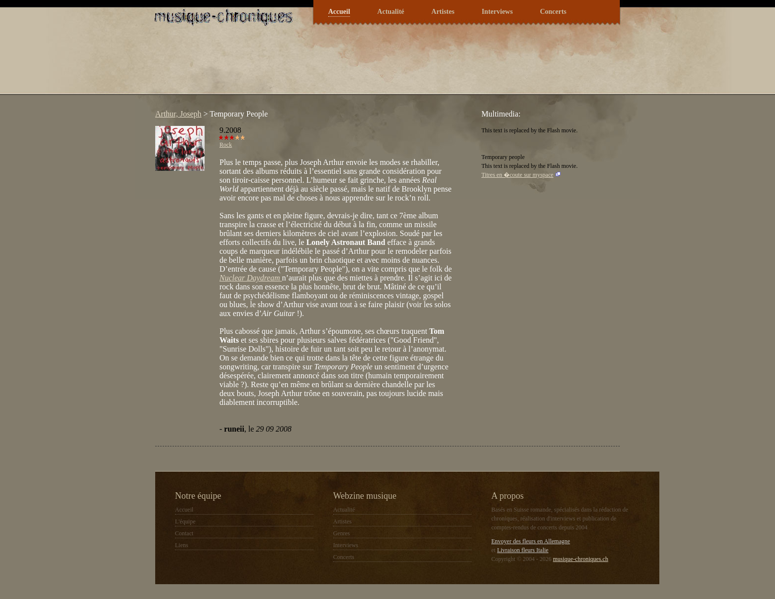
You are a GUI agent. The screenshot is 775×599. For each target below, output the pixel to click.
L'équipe (185, 521)
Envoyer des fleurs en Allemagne (530, 541)
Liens (181, 545)
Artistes (443, 11)
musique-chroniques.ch (580, 559)
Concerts (553, 11)
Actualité (390, 11)
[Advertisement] (330, 66)
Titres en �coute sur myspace (517, 174)
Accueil (339, 11)
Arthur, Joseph (178, 114)
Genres (341, 533)
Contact (184, 533)
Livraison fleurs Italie (523, 550)
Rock (225, 144)
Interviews (497, 11)
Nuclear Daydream (250, 278)
